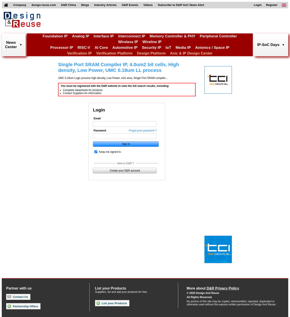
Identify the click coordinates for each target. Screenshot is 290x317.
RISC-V (83, 48)
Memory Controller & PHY (172, 36)
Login (258, 5)
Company (19, 5)
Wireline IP (152, 42)
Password (100, 130)
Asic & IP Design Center (191, 53)
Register (271, 5)
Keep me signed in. (110, 151)
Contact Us (17, 297)
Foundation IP (55, 36)
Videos (147, 5)
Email (97, 118)
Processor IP (61, 48)
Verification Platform (114, 53)
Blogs (85, 5)
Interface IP (104, 36)
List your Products (111, 303)
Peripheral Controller (218, 36)
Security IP (151, 48)
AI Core (101, 48)
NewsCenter (11, 44)
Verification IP (79, 53)
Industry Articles (105, 5)
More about (213, 288)
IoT (168, 48)
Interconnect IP (131, 36)
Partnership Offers (22, 306)
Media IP (183, 48)
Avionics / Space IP (212, 48)
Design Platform (151, 53)
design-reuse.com (43, 5)
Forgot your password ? (143, 130)
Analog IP (80, 36)
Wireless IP (128, 42)
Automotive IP (124, 48)
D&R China (68, 5)
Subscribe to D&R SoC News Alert (181, 5)
